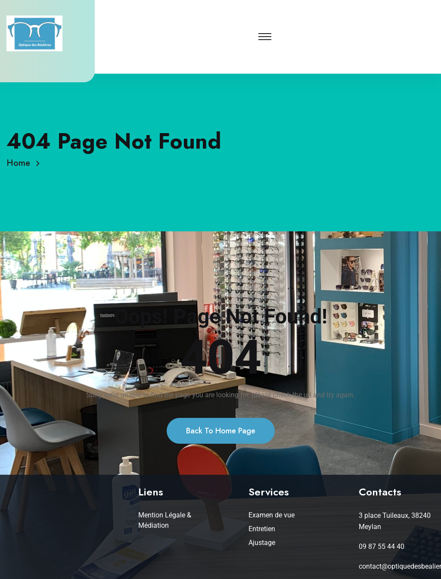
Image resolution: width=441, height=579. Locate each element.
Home (20, 163)
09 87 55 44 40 (381, 546)
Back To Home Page (220, 439)
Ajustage (261, 543)
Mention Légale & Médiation (164, 520)
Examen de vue (271, 515)
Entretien (261, 529)
